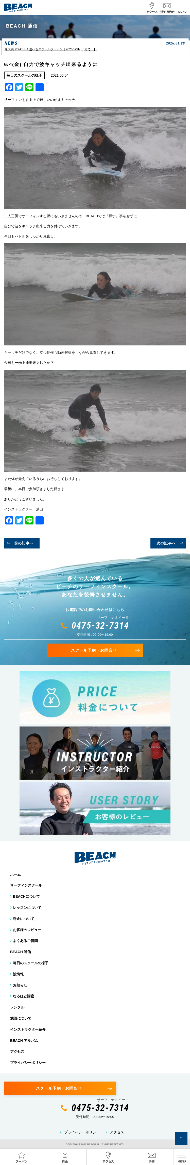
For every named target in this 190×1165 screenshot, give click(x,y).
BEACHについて (26, 896)
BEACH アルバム (24, 1041)
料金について (23, 919)
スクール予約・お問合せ (94, 650)
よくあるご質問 (25, 941)
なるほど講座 (23, 996)
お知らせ (20, 985)
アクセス (17, 1051)
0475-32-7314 (100, 625)
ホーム (15, 874)
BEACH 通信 (20, 952)
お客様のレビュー (27, 930)
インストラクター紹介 (28, 1029)
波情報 (18, 974)
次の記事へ (166, 543)
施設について (20, 1018)
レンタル (17, 1007)
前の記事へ (24, 543)
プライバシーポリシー (28, 1063)
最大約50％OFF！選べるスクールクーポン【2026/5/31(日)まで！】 (51, 49)
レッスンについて (27, 908)
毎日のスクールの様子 (30, 963)
